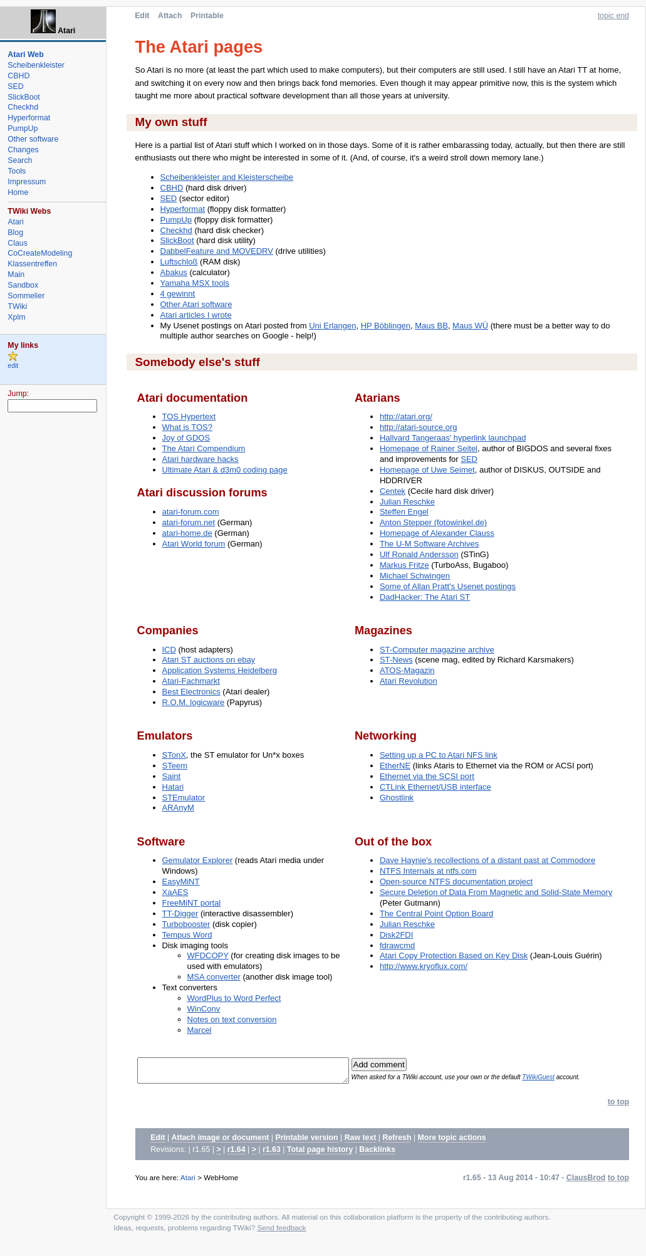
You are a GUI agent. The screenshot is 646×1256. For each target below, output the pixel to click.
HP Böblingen (385, 325)
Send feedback (281, 1231)
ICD (169, 649)
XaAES (175, 892)
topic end (613, 15)
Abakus (173, 272)
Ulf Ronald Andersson (419, 554)
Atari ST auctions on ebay (209, 659)
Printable (207, 15)
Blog (15, 232)
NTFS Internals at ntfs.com (428, 871)
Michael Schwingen (415, 575)
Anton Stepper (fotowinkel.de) (433, 522)
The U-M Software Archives (429, 543)
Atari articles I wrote (196, 315)
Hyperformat (183, 209)
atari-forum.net (189, 522)
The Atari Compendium (204, 448)
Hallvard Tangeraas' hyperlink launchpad (453, 437)
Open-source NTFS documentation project (456, 881)
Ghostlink (397, 797)
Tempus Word (187, 934)
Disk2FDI (396, 934)
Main (16, 274)
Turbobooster (186, 924)
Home (18, 192)
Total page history (320, 1153)
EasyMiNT (181, 881)
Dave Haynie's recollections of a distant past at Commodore (487, 860)
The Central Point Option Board (436, 913)
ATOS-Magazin (407, 670)
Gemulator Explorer (197, 860)
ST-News (396, 659)
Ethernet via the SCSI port (427, 776)
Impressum (27, 181)
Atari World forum (194, 543)
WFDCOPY (208, 955)
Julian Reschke (407, 501)
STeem (174, 765)
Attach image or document (220, 1141)
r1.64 (236, 1153)
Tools (17, 171)
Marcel (199, 1030)
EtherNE (395, 765)
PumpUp (176, 219)
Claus (18, 243)
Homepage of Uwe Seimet (427, 469)
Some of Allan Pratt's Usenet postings (448, 586)
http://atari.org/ (406, 416)
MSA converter (214, 976)
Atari (187, 1181)
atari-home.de (187, 533)
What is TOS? (187, 427)
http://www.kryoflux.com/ (423, 966)
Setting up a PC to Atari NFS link (439, 755)
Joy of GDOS (186, 437)
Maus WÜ (470, 325)
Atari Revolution (408, 681)
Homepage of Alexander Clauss (437, 533)
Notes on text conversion (232, 1019)
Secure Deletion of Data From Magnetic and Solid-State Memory (496, 892)
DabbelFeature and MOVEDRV (216, 251)
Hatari (173, 787)
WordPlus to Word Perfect (234, 998)
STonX (174, 755)
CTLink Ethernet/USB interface (435, 787)
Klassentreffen (32, 263)
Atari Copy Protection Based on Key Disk (454, 955)
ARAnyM (178, 807)
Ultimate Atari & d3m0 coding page (225, 469)
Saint (171, 776)
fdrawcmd (397, 945)
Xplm (16, 317)
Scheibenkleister (36, 65)
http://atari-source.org (418, 427)
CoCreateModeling (40, 253)
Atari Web (25, 54)
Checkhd (176, 230)
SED (168, 198)
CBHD (172, 187)
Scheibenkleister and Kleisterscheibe (226, 177)
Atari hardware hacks (200, 459)
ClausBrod (585, 1181)
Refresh (397, 1141)
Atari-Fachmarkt (191, 681)
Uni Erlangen (332, 325)
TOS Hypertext (189, 416)
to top (618, 1105)
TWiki (17, 306)
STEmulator (184, 797)
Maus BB (431, 325)
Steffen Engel (404, 511)
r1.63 (272, 1153)
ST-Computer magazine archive (437, 649)
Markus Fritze (404, 565)
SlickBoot (177, 240)
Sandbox (23, 285)
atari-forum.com (190, 511)
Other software (33, 139)
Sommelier (26, 295)
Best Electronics (191, 691)
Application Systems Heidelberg (220, 670)
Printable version (306, 1141)
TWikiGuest (559, 1078)
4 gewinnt (177, 293)
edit (13, 365)
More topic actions (452, 1141)
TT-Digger (180, 913)
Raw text (361, 1141)
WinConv (204, 1008)
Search (20, 160)
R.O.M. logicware (193, 702)
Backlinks (377, 1153)
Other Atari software (196, 304)
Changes (23, 149)
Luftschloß (179, 261)
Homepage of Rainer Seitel (428, 448)
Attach (170, 15)
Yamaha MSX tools (194, 283)
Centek (392, 491)
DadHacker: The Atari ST (425, 597)
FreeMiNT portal (191, 903)
